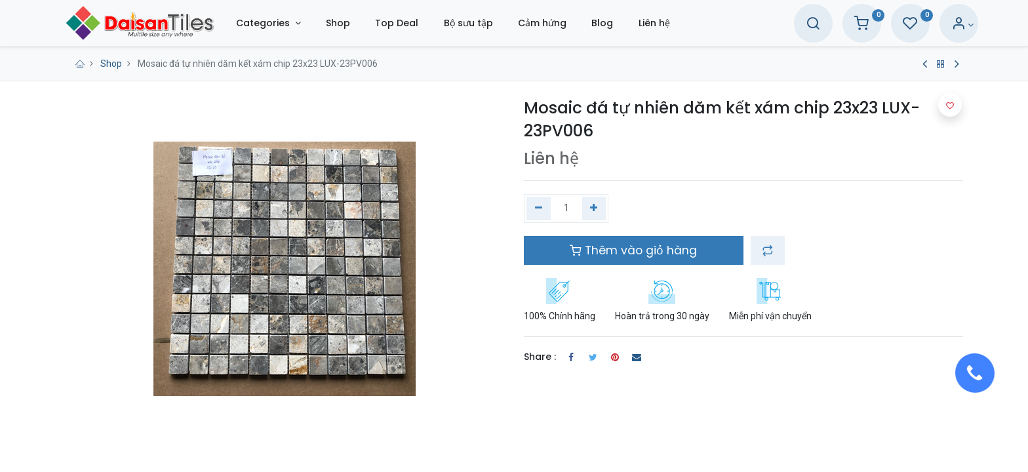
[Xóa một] (538, 208)
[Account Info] (943, 25)
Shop (111, 63)
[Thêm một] (594, 208)
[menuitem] (357, 23)
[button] (768, 250)
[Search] (794, 25)
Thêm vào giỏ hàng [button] (633, 250)
